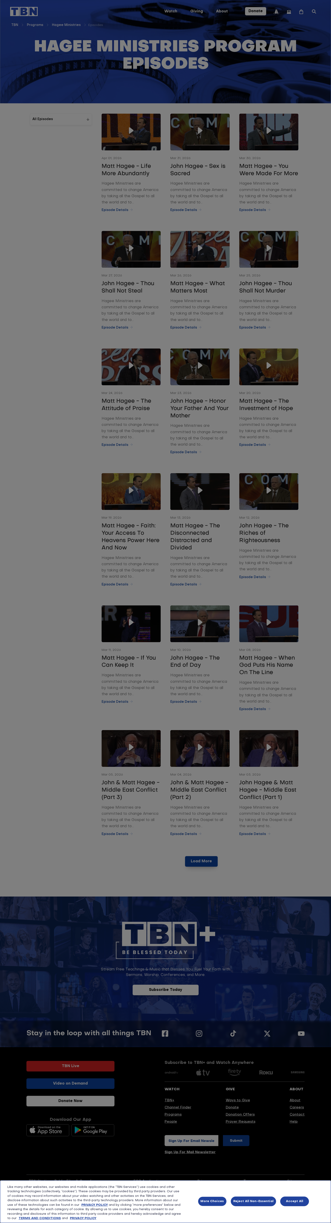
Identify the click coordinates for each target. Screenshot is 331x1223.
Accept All (294, 1201)
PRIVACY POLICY (94, 1204)
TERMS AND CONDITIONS (40, 1218)
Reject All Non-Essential (253, 1201)
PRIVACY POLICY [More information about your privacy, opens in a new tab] (83, 1218)
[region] (165, 1201)
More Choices (212, 1201)
